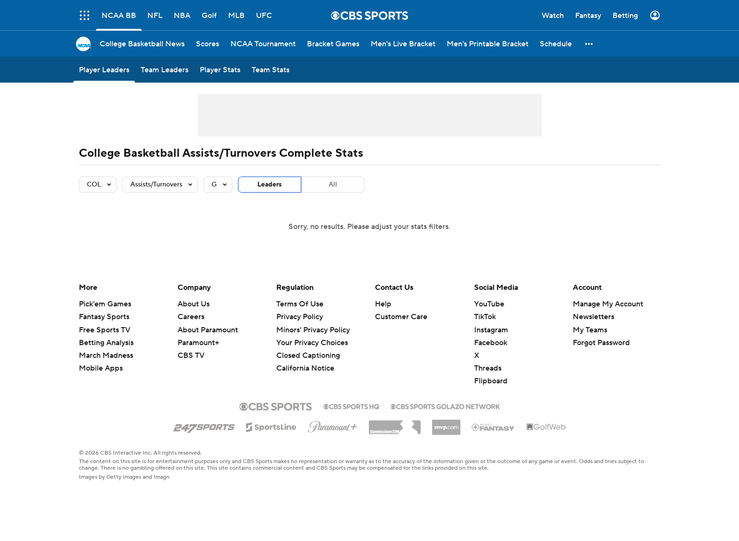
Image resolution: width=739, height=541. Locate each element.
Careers (191, 316)
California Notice (305, 368)
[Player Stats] (220, 70)
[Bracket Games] (333, 44)
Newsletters (593, 316)
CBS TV (191, 355)
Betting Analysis (106, 342)
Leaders (269, 184)
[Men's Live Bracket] (403, 44)
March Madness (106, 355)
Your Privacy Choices (312, 342)
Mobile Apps (101, 368)
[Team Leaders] (164, 70)
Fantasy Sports (104, 316)
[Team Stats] (270, 70)
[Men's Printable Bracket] (487, 44)
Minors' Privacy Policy (313, 330)
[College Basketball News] (142, 44)
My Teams (590, 330)
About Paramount (208, 330)
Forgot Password (601, 342)
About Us (194, 304)
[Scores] (207, 44)
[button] (589, 44)
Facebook (490, 342)
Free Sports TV (104, 330)
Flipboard (491, 381)
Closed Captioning (308, 355)
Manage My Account (608, 304)
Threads (487, 368)
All (333, 184)
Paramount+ (198, 342)
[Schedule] (556, 44)
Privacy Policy (299, 316)
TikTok (485, 316)
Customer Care (401, 316)
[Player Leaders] (104, 70)
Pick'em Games (105, 304)
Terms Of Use (299, 304)
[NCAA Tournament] (263, 44)
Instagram (491, 330)
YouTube (489, 304)
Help (383, 304)
